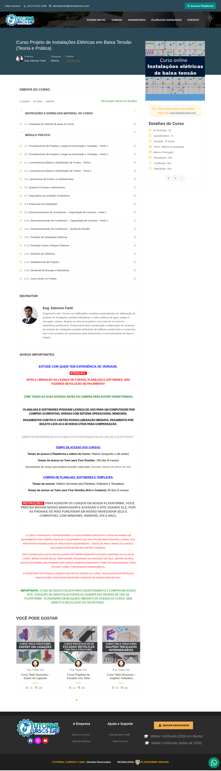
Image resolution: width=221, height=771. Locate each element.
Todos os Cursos (80, 735)
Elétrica (55, 61)
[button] (76, 700)
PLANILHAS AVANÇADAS (166, 19)
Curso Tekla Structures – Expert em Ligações (35, 677)
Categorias (56, 57)
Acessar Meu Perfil (119, 735)
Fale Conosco (120, 741)
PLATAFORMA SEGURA (155, 762)
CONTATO (193, 19)
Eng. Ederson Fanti (58, 308)
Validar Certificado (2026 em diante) (176, 736)
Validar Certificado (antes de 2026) (176, 743)
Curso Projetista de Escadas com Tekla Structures (78, 677)
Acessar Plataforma (200, 5)
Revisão (70, 56)
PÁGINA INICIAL (96, 19)
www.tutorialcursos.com (183, 113)
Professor (29, 57)
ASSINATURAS (137, 19)
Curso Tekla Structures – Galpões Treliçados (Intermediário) (121, 677)
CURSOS (117, 19)
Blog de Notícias (81, 741)
